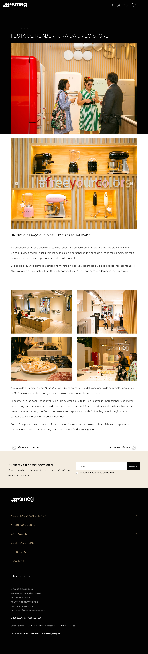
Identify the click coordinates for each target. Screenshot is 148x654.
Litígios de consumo (22, 589)
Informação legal (21, 598)
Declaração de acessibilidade (28, 610)
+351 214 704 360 (29, 633)
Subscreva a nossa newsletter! (31, 465)
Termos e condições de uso (26, 593)
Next (131, 184)
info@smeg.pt (53, 633)
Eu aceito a (97, 472)
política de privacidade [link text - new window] (103, 472)
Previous (16, 184)
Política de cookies (22, 606)
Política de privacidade (24, 602)
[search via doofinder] (111, 5)
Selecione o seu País (20, 576)
